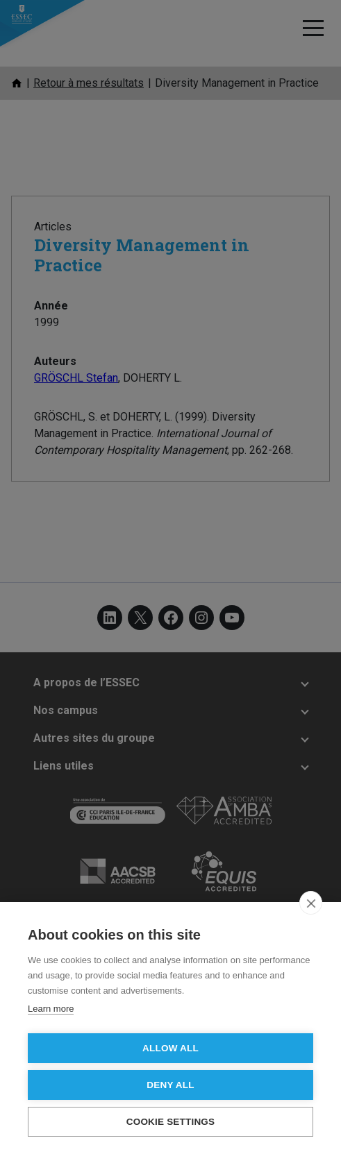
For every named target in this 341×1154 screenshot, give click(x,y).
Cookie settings (170, 1122)
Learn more (51, 1008)
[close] (310, 903)
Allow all (170, 1048)
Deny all (170, 1085)
